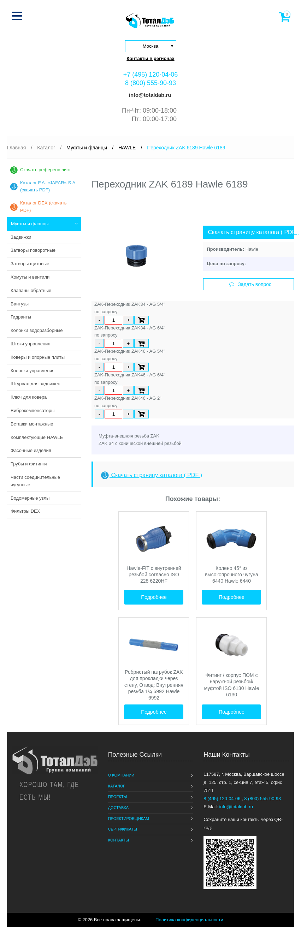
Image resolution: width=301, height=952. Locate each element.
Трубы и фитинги (29, 463)
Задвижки (21, 237)
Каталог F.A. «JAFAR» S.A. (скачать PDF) (48, 186)
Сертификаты (122, 829)
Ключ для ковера (29, 397)
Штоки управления (30, 343)
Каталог (116, 786)
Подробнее (154, 597)
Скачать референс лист (45, 169)
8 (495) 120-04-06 (222, 798)
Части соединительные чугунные (35, 481)
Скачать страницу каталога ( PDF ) (251, 232)
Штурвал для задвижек (35, 383)
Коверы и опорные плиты (38, 357)
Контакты (118, 840)
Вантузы (20, 304)
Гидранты (21, 317)
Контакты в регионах (150, 58)
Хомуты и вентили (30, 277)
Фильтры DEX (25, 511)
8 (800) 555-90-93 (150, 83)
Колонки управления (32, 370)
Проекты (117, 797)
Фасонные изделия (31, 450)
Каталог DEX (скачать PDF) (43, 206)
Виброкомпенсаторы (32, 410)
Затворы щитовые (30, 263)
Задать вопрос (250, 284)
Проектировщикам (128, 818)
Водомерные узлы (30, 498)
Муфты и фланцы (30, 223)
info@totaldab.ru (149, 95)
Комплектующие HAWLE (37, 437)
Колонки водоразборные (37, 330)
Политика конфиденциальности (189, 919)
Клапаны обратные (31, 290)
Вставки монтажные (32, 424)
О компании (121, 775)
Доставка (118, 807)
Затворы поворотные (33, 250)
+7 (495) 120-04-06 (150, 74)
